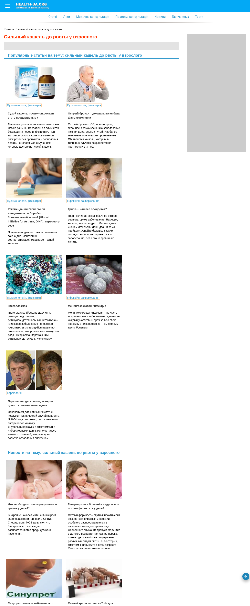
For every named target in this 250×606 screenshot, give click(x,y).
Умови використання (17, 596)
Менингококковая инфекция (142, 212)
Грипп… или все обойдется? (27, 212)
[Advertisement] (216, 93)
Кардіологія (14, 303)
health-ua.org (35, 5)
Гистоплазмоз (75, 212)
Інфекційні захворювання (23, 204)
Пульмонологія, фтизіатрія (24, 105)
